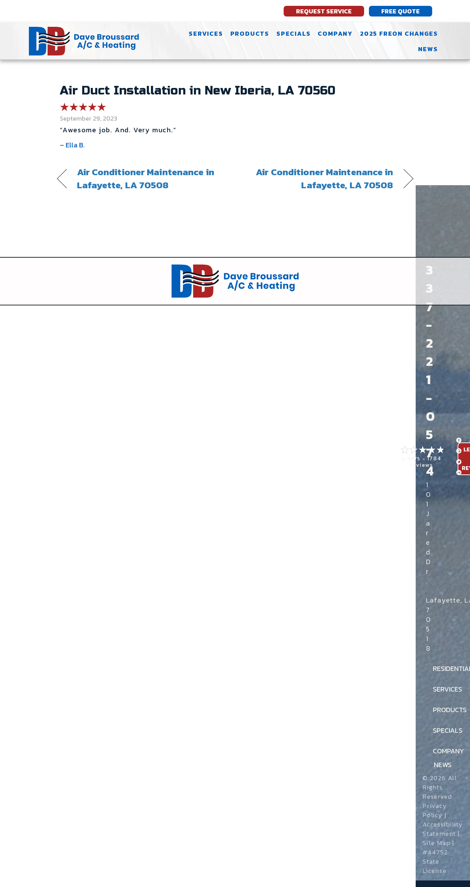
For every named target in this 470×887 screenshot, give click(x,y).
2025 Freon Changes (399, 33)
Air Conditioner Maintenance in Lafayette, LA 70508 (145, 179)
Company (335, 33)
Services (206, 33)
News (428, 49)
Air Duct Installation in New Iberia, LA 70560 (198, 90)
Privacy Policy (435, 810)
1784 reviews (425, 461)
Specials (293, 33)
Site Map (436, 842)
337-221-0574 (430, 370)
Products (249, 33)
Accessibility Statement (443, 829)
